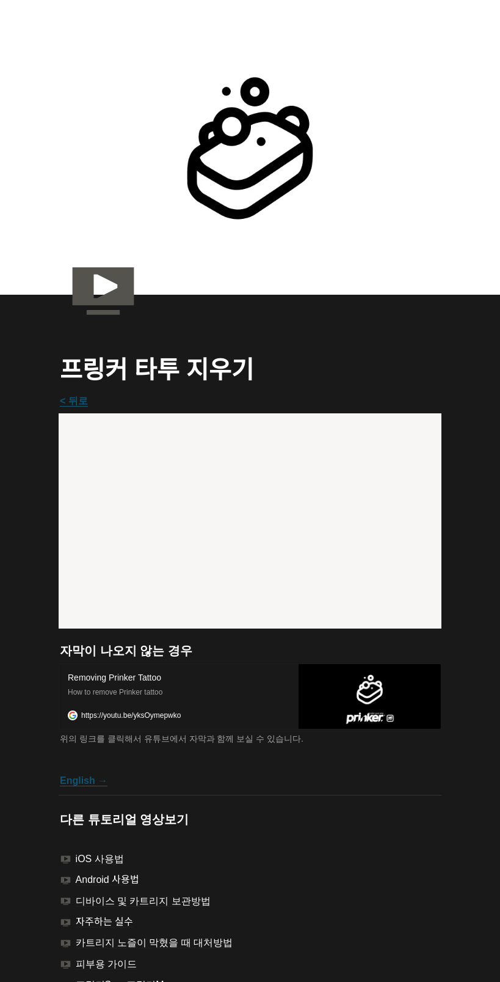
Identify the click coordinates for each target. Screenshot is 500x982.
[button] (250, 696)
